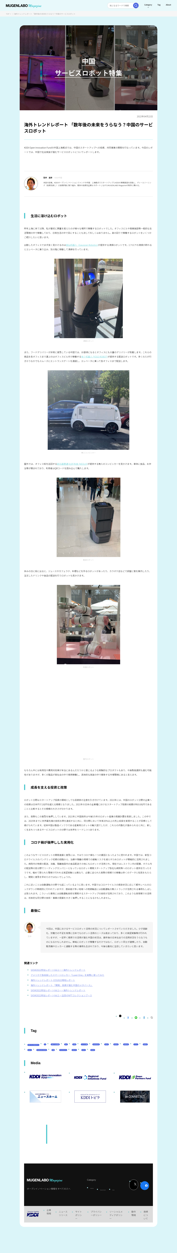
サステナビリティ (120, 1064)
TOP (7, 14)
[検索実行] (135, 5)
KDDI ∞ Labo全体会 (88, 1049)
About (167, 4)
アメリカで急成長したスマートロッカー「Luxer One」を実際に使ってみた (67, 975)
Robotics (34, 1064)
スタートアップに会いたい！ (44, 1049)
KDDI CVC (143, 1064)
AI (68, 1049)
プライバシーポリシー (96, 1239)
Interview (88, 1210)
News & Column (103, 1213)
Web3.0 (51, 1064)
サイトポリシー (78, 1241)
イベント (139, 1056)
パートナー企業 (37, 1056)
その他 (124, 1049)
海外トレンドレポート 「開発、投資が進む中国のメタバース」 (62, 985)
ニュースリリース (63, 1239)
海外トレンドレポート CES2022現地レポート (53, 980)
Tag (158, 4)
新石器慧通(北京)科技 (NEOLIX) (72, 463)
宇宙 (100, 1064)
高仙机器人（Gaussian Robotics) (82, 245)
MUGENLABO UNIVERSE (76, 1064)
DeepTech (100, 1056)
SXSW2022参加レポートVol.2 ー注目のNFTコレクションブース (61, 995)
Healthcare (120, 1056)
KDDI (110, 1049)
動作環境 (133, 1239)
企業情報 (49, 1237)
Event (116, 1212)
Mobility (50, 1071)
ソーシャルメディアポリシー (116, 1241)
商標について (146, 1241)
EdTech (33, 1071)
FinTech (82, 1056)
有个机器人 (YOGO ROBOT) (94, 356)
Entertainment (61, 1056)
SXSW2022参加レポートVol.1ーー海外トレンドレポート (58, 970)
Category (147, 4)
